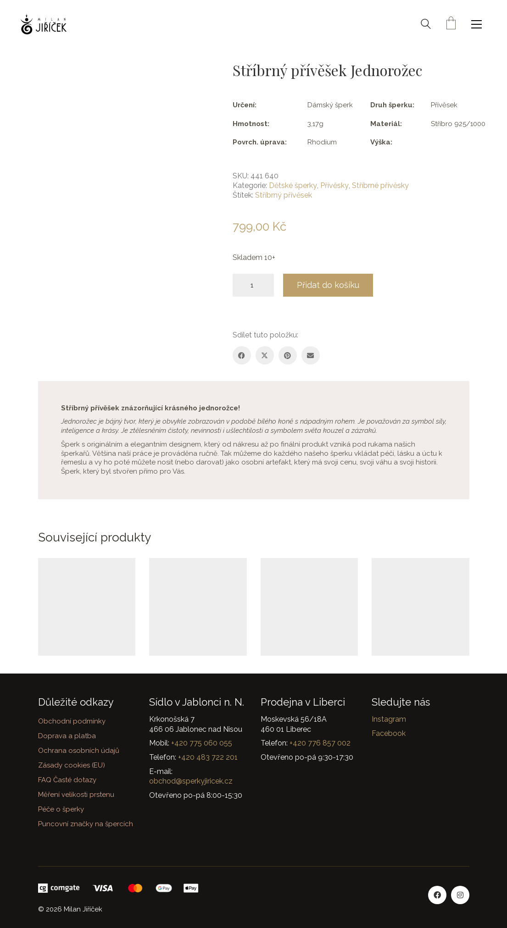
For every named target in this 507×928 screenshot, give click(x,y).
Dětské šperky (293, 185)
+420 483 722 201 (208, 757)
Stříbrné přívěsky (380, 185)
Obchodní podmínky (72, 721)
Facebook (389, 733)
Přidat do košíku (328, 285)
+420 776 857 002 (320, 743)
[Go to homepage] (44, 24)
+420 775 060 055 (201, 743)
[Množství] (253, 285)
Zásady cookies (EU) (71, 765)
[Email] (310, 355)
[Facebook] (242, 355)
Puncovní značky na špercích (85, 824)
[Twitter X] (265, 355)
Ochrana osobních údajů (78, 750)
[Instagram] (460, 895)
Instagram (389, 719)
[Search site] (426, 25)
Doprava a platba (67, 736)
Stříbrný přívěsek (283, 195)
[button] (478, 24)
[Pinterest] (288, 355)
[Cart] (451, 24)
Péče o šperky (61, 809)
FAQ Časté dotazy (67, 780)
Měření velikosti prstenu (76, 794)
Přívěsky (334, 185)
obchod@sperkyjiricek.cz (191, 781)
